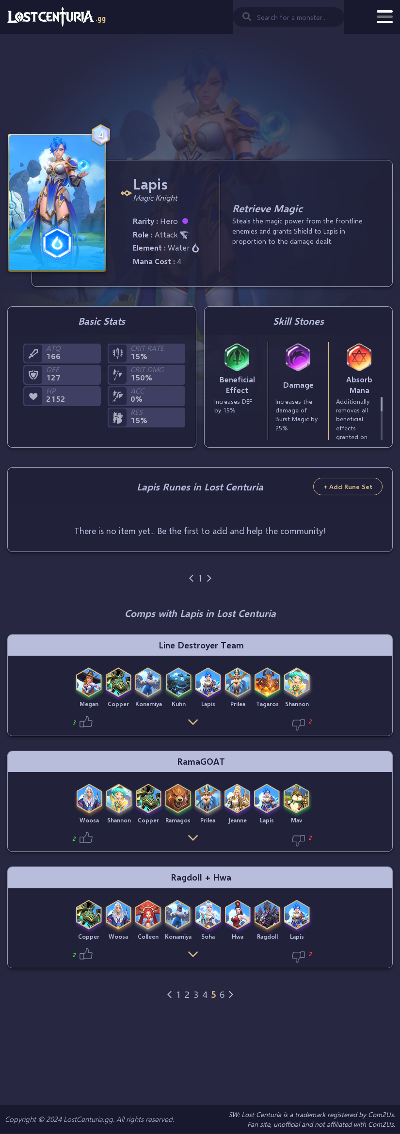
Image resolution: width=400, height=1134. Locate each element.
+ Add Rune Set (347, 486)
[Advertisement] (200, 89)
